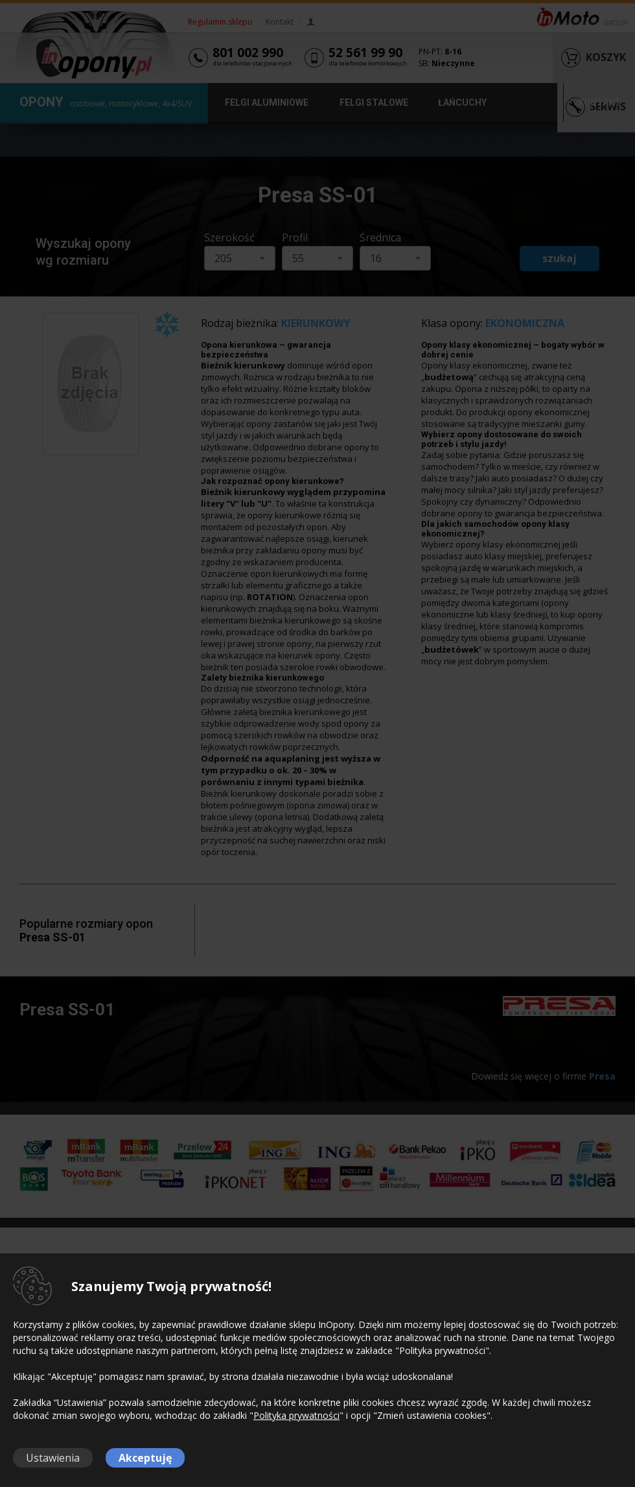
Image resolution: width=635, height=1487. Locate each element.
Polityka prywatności (296, 1415)
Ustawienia (53, 1458)
